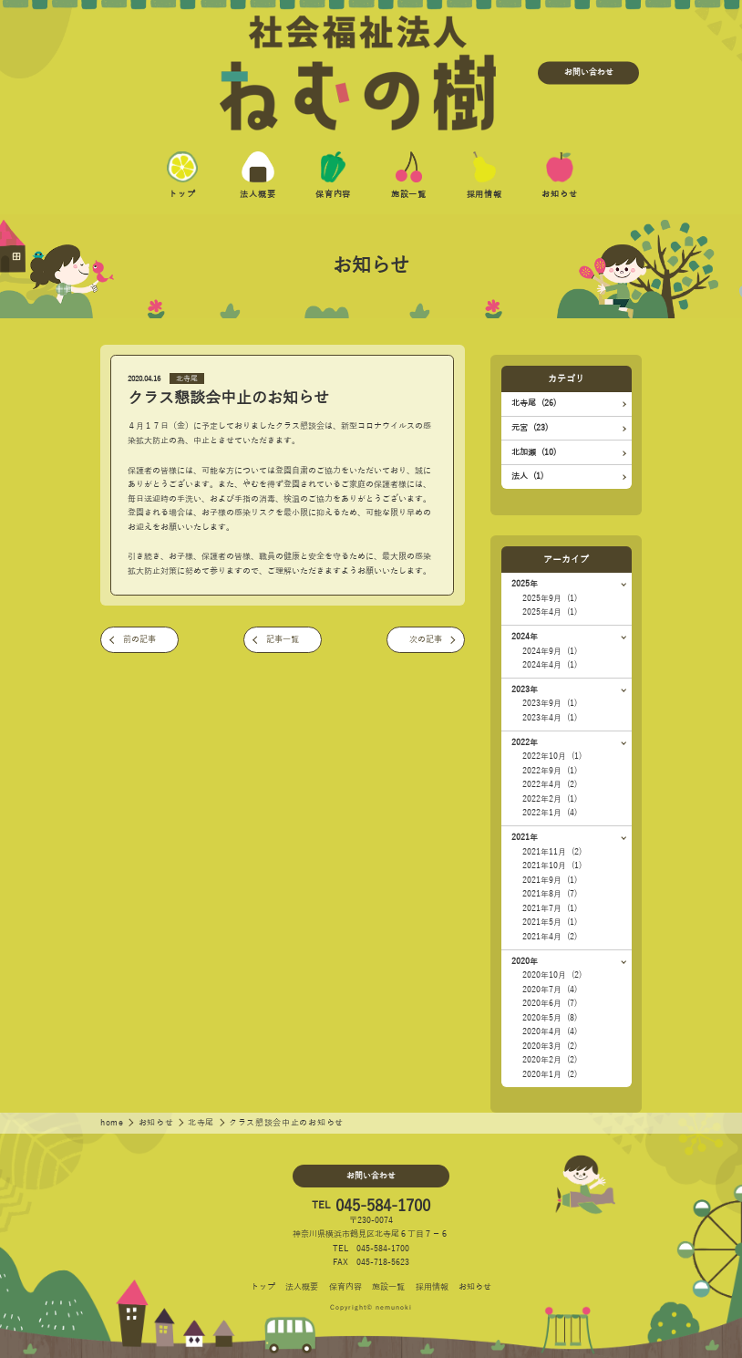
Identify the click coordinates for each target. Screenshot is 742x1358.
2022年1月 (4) (549, 812)
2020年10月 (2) (552, 975)
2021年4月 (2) (549, 936)
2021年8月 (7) (549, 893)
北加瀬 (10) (533, 452)
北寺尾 (187, 379)
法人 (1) (527, 476)
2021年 (524, 837)
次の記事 (425, 639)
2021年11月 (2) (552, 851)
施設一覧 (388, 1286)
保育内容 (345, 1286)
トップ (263, 1286)
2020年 (524, 961)
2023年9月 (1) (549, 703)
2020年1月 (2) (549, 1074)
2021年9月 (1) (549, 880)
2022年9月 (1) (549, 770)
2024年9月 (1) (549, 651)
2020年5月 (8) (549, 1017)
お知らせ (158, 1122)
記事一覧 (282, 639)
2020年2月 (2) (549, 1059)
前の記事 (139, 639)
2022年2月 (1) (549, 798)
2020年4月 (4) (549, 1031)
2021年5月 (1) (549, 922)
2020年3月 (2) (549, 1046)
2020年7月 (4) (549, 989)
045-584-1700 (382, 1206)
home (113, 1122)
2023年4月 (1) (549, 717)
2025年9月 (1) (549, 598)
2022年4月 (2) (549, 784)
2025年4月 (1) (549, 612)
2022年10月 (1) (552, 756)
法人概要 (301, 1286)
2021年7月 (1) (549, 908)
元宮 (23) (529, 427)
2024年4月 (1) (549, 664)
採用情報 (432, 1286)
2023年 (524, 689)
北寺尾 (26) (533, 403)
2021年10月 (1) (552, 865)
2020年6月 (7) (549, 1003)
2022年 (524, 742)
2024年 (524, 636)
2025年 (524, 583)
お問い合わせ (588, 73)
